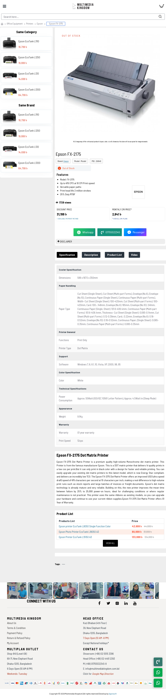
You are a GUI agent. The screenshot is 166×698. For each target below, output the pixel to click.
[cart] (161, 6)
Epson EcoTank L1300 (29, 89)
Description (91, 254)
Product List (114, 254)
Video (134, 254)
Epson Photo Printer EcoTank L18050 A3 (79, 531)
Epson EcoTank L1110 (28, 41)
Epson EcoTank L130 (28, 73)
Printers (29, 23)
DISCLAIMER (66, 241)
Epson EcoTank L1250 (29, 57)
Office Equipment (15, 23)
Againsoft (113, 693)
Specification (67, 254)
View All (110, 543)
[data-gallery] (19, 590)
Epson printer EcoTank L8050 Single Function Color (85, 526)
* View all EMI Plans (119, 219)
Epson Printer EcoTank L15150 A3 (75, 537)
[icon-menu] (99, 603)
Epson (40, 23)
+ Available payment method (67, 219)
